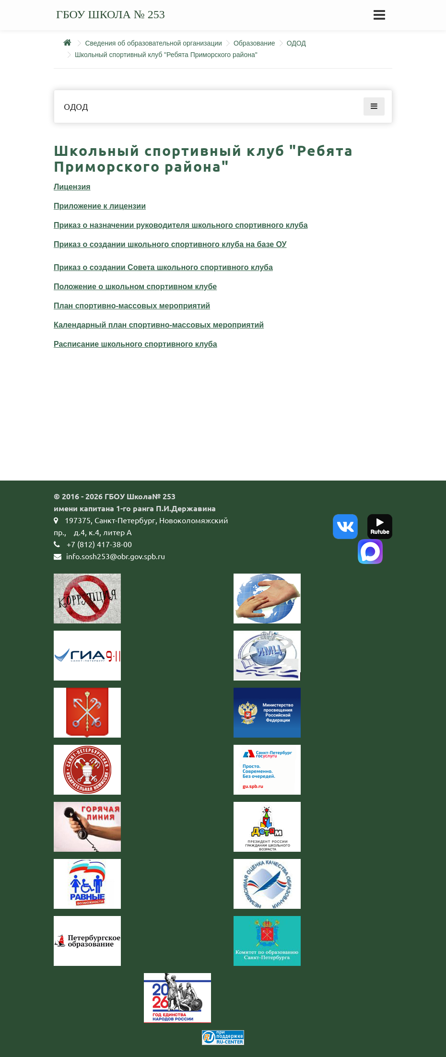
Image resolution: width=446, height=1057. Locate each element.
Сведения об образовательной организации (153, 43)
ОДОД (296, 43)
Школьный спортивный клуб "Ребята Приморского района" (166, 55)
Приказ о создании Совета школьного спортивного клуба (163, 267)
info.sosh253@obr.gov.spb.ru (115, 556)
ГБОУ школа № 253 (110, 14)
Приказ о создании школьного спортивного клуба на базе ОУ (170, 244)
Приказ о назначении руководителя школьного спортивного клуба (181, 225)
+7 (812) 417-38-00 (99, 544)
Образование (254, 43)
